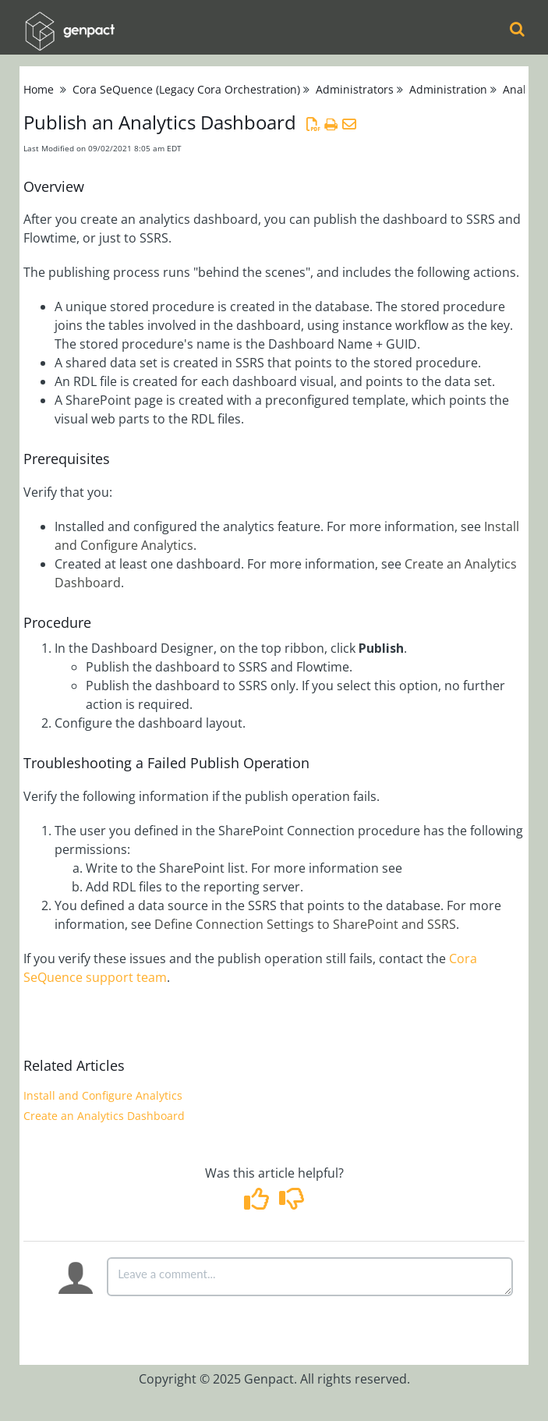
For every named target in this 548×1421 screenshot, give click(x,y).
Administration (448, 89)
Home (38, 89)
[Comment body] (310, 1276)
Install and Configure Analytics (102, 1095)
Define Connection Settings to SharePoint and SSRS (305, 924)
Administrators (355, 89)
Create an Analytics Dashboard (104, 1115)
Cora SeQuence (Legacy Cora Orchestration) (186, 89)
